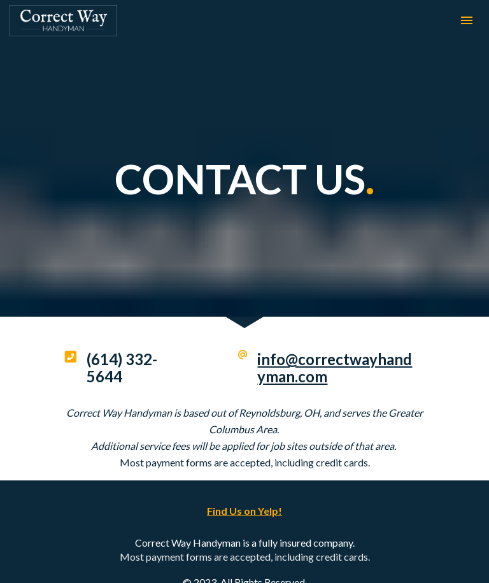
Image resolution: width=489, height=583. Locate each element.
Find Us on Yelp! (244, 499)
